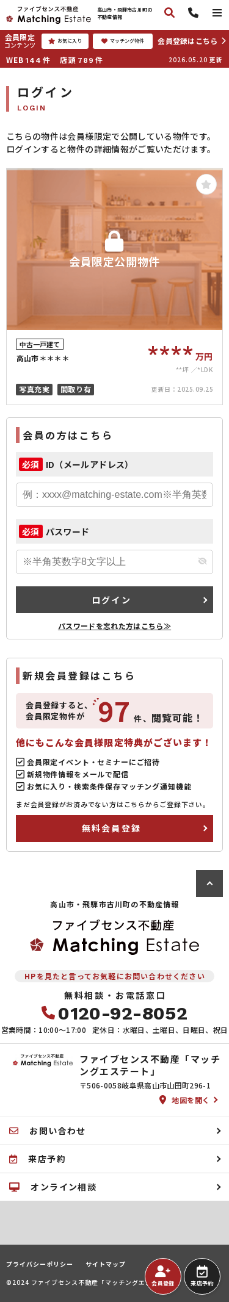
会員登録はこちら (187, 40)
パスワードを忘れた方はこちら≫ (114, 625)
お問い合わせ (47, 1130)
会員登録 (162, 1276)
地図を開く (184, 1100)
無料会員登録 (111, 828)
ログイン (111, 600)
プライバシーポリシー (39, 1264)
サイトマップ (105, 1264)
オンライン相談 (52, 1187)
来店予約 (202, 1276)
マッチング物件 (122, 41)
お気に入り (65, 41)
